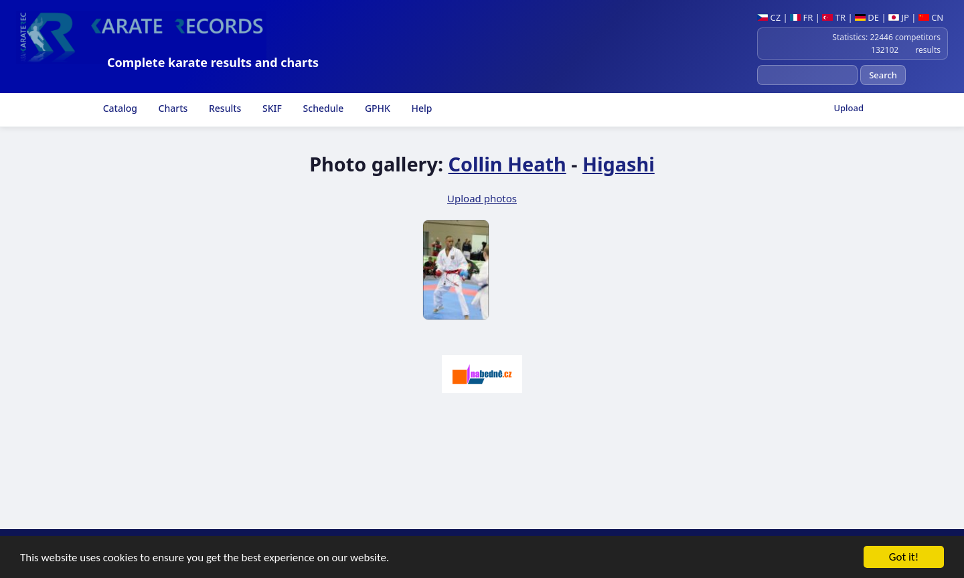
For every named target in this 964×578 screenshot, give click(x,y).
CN (930, 17)
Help (420, 108)
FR (801, 17)
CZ (769, 17)
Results (223, 108)
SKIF (271, 108)
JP (898, 17)
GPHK (376, 108)
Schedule (322, 108)
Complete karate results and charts (213, 62)
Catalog (118, 108)
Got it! (903, 558)
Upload (848, 108)
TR (834, 17)
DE (867, 17)
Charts (171, 108)
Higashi (618, 164)
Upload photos (482, 198)
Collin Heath (507, 164)
